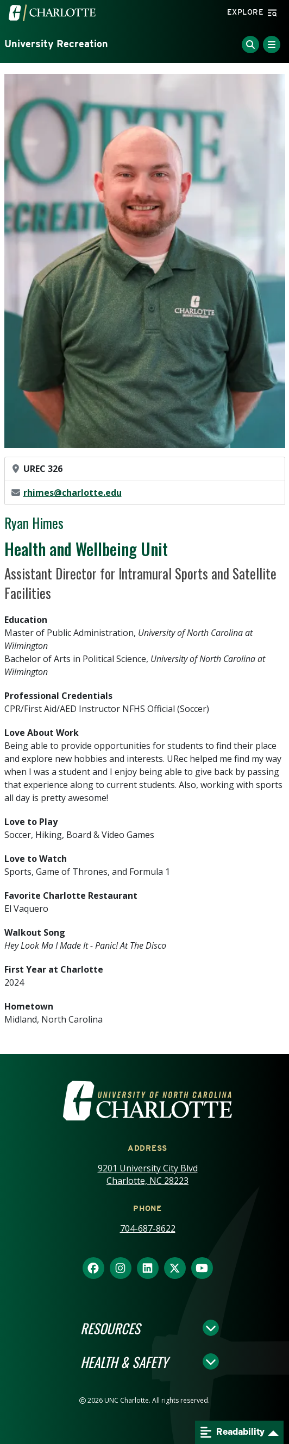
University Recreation (56, 43)
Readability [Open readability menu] (232, 1432)
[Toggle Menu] (271, 44)
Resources (110, 1328)
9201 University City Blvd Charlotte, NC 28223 (148, 1174)
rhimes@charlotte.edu (72, 493)
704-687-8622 (147, 1228)
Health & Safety (124, 1361)
